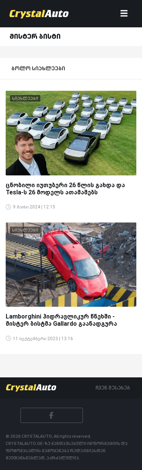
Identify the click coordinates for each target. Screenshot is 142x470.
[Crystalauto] (40, 14)
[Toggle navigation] (124, 14)
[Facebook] (51, 415)
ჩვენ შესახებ (112, 387)
